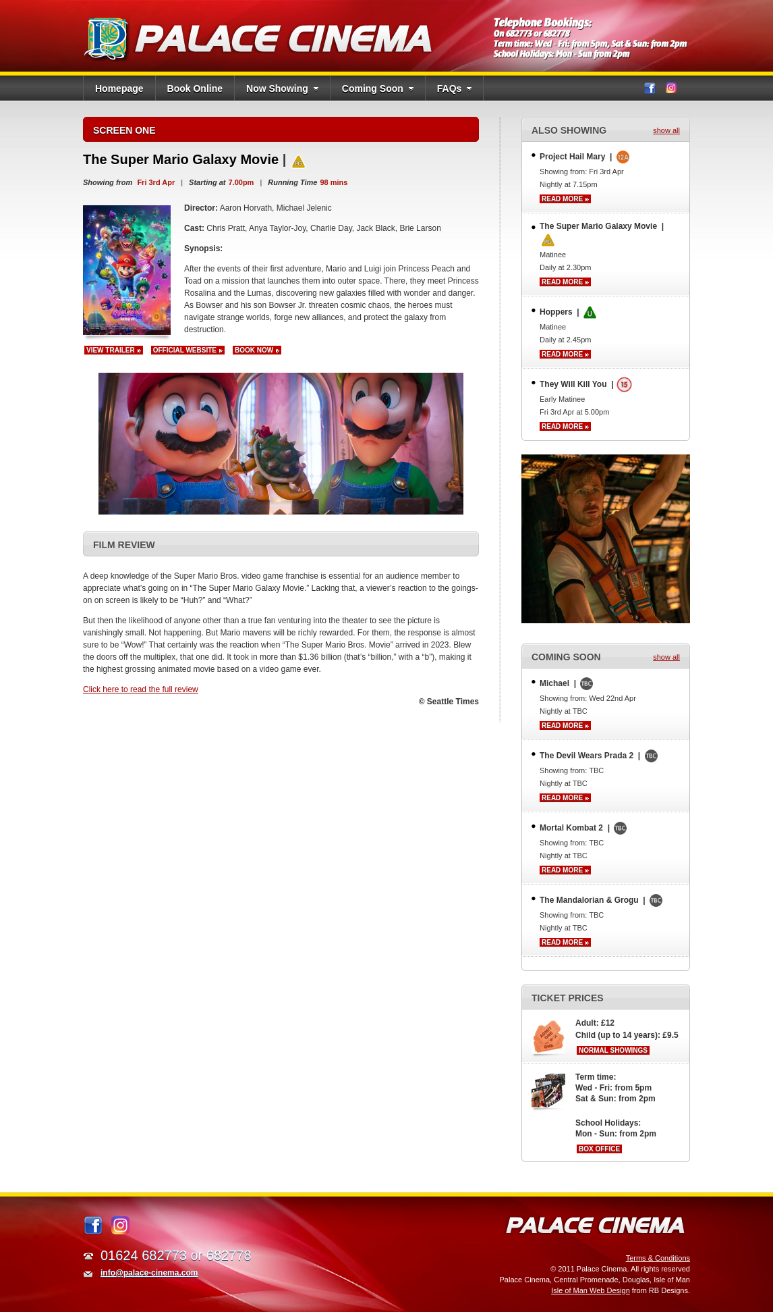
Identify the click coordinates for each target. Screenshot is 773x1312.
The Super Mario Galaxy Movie (183, 159)
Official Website (185, 350)
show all (666, 130)
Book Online (195, 88)
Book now (254, 350)
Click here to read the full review (140, 689)
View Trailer (110, 350)
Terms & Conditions (658, 1258)
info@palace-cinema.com (149, 1273)
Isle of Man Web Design (590, 1290)
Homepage (119, 88)
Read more (562, 199)
